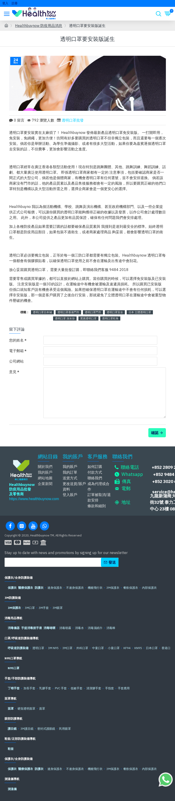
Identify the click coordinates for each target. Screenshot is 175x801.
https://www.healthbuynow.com (34, 499)
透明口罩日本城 (42, 312)
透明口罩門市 (93, 312)
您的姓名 (16, 340)
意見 (12, 371)
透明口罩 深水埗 (65, 318)
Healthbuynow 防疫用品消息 (38, 25)
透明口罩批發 (73, 120)
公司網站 (16, 361)
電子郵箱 (16, 350)
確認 (154, 432)
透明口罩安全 (115, 312)
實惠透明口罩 (88, 318)
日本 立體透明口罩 (140, 312)
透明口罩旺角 (110, 318)
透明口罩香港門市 (68, 312)
